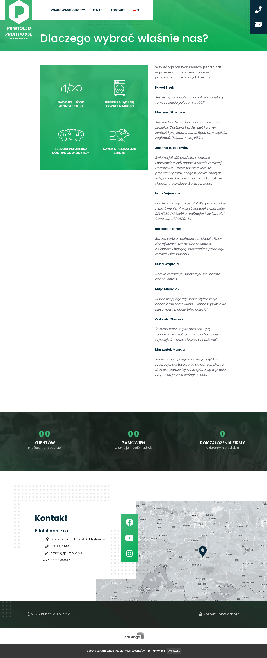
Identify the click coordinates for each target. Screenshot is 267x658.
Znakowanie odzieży (68, 10)
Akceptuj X (174, 650)
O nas (97, 10)
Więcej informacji (154, 650)
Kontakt (117, 10)
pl (136, 10)
